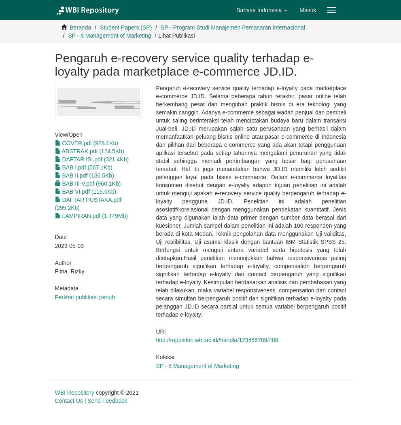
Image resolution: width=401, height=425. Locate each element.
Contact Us (69, 401)
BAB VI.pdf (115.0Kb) (86, 191)
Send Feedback (107, 401)
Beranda (80, 27)
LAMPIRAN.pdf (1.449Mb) (91, 216)
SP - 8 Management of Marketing (109, 35)
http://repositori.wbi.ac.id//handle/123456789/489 (217, 340)
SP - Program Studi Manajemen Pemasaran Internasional (233, 27)
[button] (261, 10)
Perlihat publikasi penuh (85, 297)
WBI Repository (74, 392)
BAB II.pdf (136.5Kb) (84, 175)
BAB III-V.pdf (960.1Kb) (88, 183)
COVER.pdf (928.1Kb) (86, 143)
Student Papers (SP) (126, 27)
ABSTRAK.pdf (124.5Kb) (89, 151)
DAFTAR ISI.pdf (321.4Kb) (92, 159)
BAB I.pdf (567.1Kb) (83, 167)
